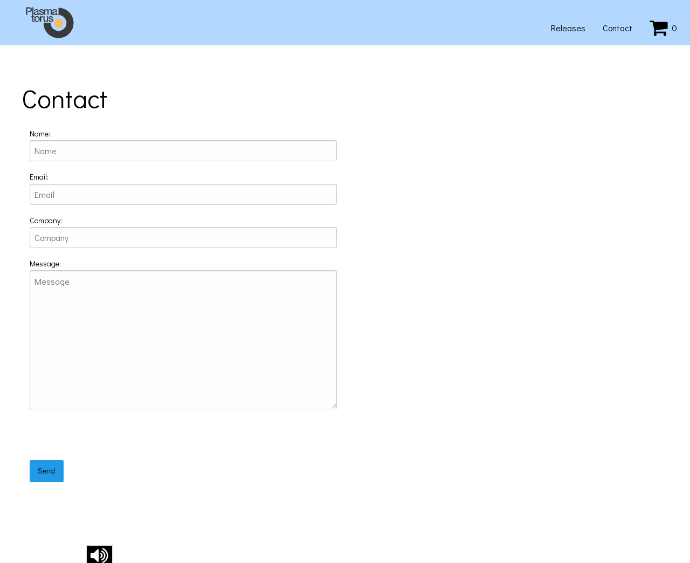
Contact (617, 27)
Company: (46, 220)
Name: (40, 133)
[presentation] (112, 439)
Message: (45, 263)
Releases (568, 27)
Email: (39, 176)
